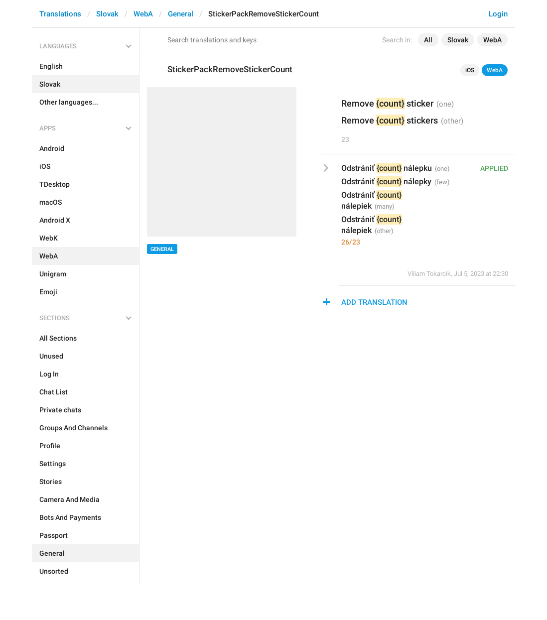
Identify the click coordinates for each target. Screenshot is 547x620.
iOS (469, 70)
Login (498, 13)
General (180, 13)
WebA (143, 13)
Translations (60, 13)
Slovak (107, 13)
